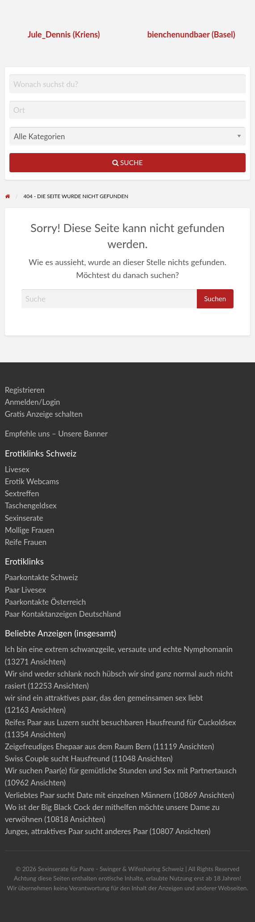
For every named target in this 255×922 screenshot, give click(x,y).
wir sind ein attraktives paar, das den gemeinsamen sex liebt (104, 697)
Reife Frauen (26, 542)
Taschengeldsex (31, 505)
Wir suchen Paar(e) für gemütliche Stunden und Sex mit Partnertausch (121, 770)
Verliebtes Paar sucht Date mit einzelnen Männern (88, 795)
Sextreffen (22, 493)
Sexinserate (24, 518)
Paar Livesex (25, 589)
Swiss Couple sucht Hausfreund (57, 758)
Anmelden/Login (32, 402)
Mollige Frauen (30, 530)
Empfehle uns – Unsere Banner (56, 433)
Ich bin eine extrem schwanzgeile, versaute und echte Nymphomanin (119, 649)
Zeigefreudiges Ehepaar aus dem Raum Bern (78, 746)
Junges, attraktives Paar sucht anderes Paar (76, 831)
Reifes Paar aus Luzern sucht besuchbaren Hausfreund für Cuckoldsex (120, 722)
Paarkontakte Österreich (45, 601)
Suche (127, 162)
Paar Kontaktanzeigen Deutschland (63, 614)
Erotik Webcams (32, 481)
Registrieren (25, 390)
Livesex (17, 469)
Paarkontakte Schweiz (41, 577)
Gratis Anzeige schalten (44, 414)
